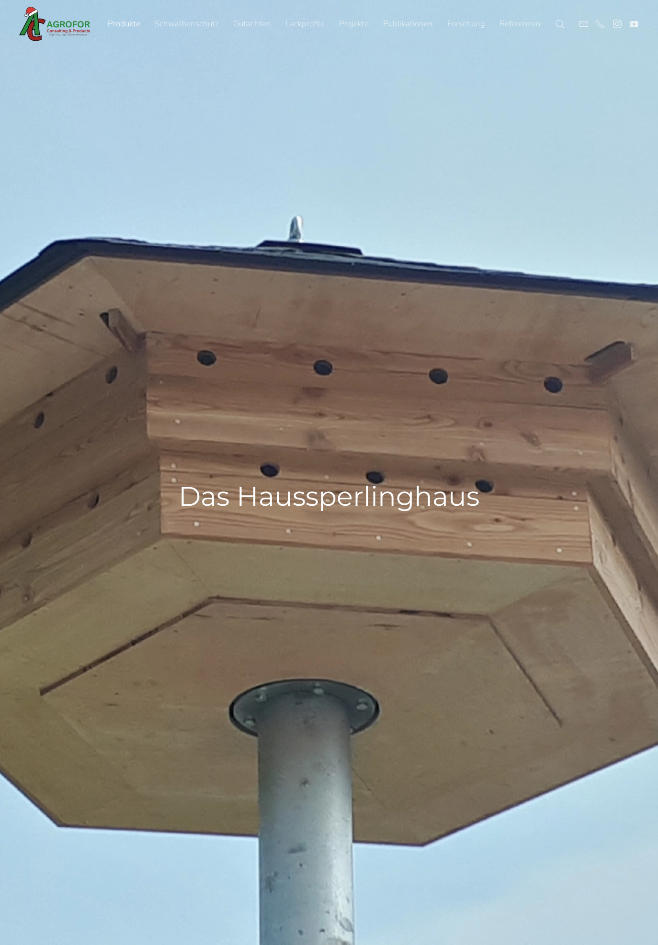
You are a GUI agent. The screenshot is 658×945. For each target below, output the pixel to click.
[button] (560, 24)
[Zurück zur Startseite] (55, 24)
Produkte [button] (124, 23)
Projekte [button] (354, 23)
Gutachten (252, 23)
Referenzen (520, 23)
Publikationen (408, 23)
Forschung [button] (466, 23)
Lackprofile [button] (305, 23)
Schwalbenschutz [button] (187, 23)
